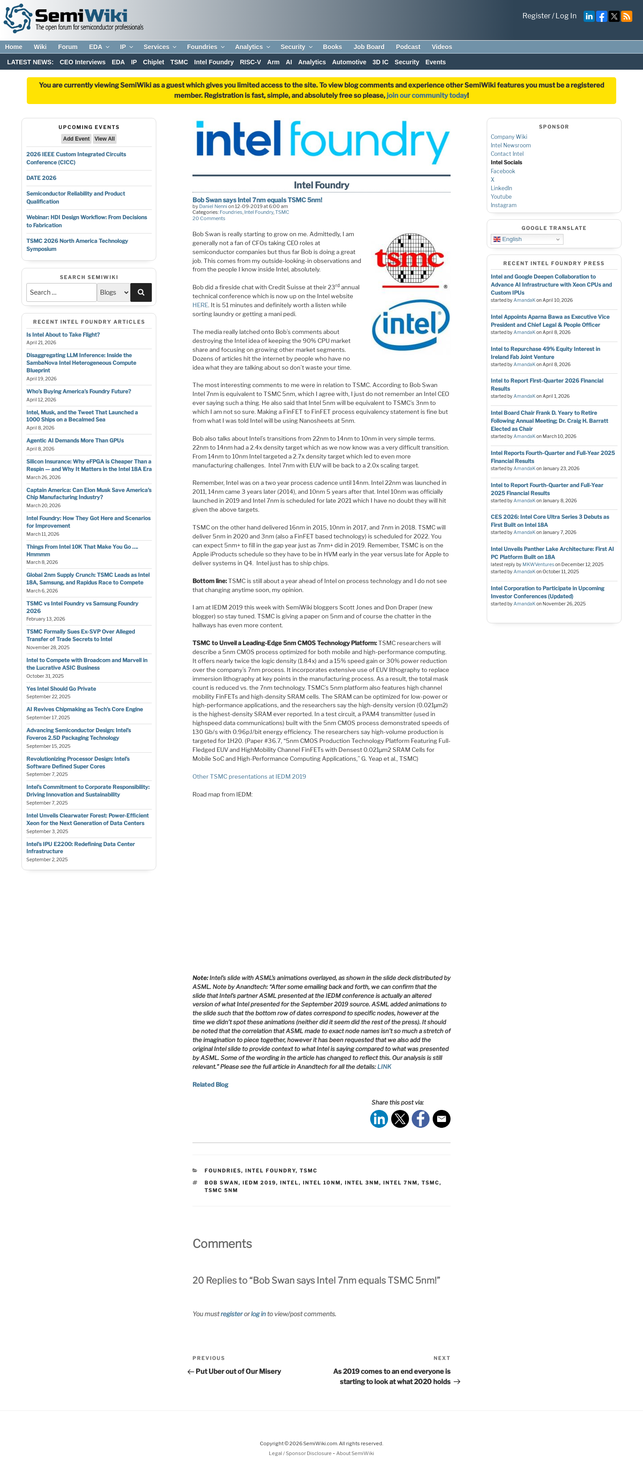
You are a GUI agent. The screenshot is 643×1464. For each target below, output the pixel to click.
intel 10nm (322, 1183)
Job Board (369, 46)
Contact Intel (507, 153)
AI (289, 62)
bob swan (221, 1183)
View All (105, 139)
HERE (200, 305)
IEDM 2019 (259, 1183)
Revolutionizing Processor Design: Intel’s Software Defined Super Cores (77, 762)
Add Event (76, 139)
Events (436, 62)
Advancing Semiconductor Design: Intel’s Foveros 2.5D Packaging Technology (78, 734)
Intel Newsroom (511, 145)
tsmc (430, 1183)
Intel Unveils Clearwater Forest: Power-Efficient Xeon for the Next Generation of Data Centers (87, 819)
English (507, 239)
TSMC (179, 62)
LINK (384, 1066)
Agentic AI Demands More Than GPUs (75, 440)
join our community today (427, 96)
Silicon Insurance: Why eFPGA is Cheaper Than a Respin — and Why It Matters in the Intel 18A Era (89, 465)
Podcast (408, 46)
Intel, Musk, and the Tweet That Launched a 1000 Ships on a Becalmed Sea (82, 416)
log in (258, 1314)
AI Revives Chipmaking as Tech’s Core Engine (84, 709)
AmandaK (524, 300)
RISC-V (250, 62)
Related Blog (210, 1084)
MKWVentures (538, 564)
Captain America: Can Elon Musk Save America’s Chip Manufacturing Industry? (88, 494)
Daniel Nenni (213, 206)
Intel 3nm (362, 1183)
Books (332, 46)
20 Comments (208, 218)
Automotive (349, 62)
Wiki (40, 46)
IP (127, 46)
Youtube (501, 196)
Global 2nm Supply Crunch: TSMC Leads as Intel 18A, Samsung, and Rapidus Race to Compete (88, 578)
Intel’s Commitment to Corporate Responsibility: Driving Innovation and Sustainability (88, 791)
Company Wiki (509, 136)
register (231, 1314)
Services (161, 46)
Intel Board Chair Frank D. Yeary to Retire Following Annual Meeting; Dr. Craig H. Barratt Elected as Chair (549, 420)
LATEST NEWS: (30, 62)
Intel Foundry (214, 62)
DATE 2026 (41, 178)
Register (536, 16)
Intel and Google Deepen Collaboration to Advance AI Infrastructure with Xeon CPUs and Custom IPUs (551, 284)
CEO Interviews (83, 62)
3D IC (380, 62)
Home (13, 46)
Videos (442, 46)
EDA (100, 46)
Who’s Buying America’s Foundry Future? (78, 391)
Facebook (503, 171)
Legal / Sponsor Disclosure (301, 1453)
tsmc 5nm (221, 1190)
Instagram (504, 205)
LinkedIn (501, 188)
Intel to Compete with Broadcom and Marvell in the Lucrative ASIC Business (86, 664)
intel (289, 1183)
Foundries (206, 46)
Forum (68, 46)
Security (296, 46)
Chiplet (153, 62)
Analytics (253, 46)
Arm (273, 62)
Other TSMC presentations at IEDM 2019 (249, 776)
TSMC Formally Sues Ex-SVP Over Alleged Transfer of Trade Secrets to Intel (80, 635)
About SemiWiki (355, 1453)
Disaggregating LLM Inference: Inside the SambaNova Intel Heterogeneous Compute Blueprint (81, 363)
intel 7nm (400, 1183)
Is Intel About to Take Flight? (63, 334)
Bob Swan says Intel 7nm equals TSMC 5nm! (257, 200)
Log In (565, 16)
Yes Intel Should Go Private (61, 688)
